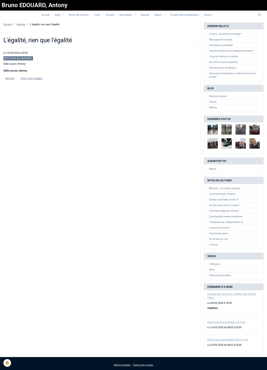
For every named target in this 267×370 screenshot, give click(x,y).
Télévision (214, 264)
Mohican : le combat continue (224, 188)
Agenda (145, 14)
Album (158, 14)
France (212, 101)
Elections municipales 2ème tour (228, 339)
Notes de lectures (79, 14)
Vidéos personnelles (220, 275)
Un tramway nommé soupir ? (224, 205)
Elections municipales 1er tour (226, 322)
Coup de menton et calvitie (223, 56)
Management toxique (220, 39)
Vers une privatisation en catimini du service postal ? (232, 75)
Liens (97, 14)
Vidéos (208, 14)
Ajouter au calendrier (18, 58)
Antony (10, 78)
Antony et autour (218, 96)
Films (212, 269)
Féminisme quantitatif (221, 45)
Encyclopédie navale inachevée (225, 216)
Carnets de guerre (219, 233)
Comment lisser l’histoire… (223, 194)
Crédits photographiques (184, 14)
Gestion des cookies (143, 365)
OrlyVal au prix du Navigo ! (223, 67)
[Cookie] (7, 363)
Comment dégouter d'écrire (224, 210)
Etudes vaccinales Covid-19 (223, 199)
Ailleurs (213, 107)
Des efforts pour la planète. (223, 62)
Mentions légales (122, 365)
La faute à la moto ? (219, 227)
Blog (58, 14)
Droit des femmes (32, 78)
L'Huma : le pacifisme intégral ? (225, 34)
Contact (109, 14)
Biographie (126, 14)
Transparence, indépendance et (226, 222)
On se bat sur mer (218, 239)
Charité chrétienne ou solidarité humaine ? (231, 50)
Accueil (46, 14)
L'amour (213, 244)
